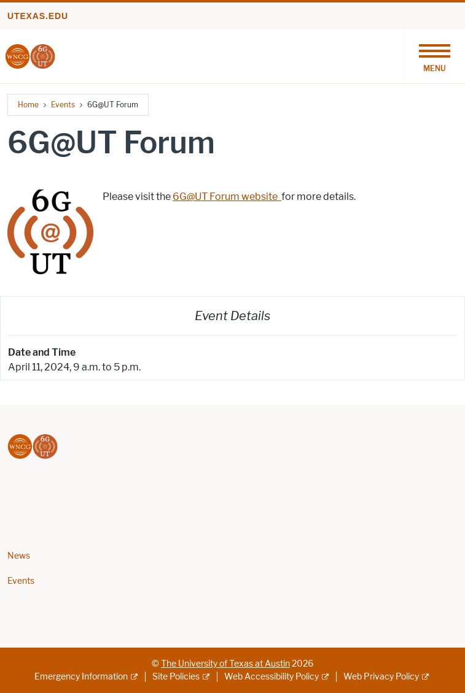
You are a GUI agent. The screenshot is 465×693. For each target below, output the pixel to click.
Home (28, 104)
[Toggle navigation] (434, 56)
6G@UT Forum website (227, 196)
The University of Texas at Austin (225, 664)
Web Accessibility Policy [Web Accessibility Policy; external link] (271, 677)
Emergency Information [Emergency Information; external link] (81, 677)
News (18, 556)
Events (63, 104)
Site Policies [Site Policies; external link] (176, 677)
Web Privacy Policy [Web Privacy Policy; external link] (381, 677)
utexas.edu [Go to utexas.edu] (37, 16)
